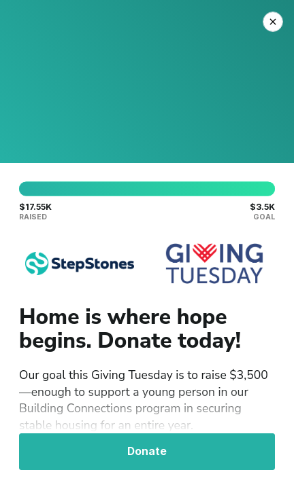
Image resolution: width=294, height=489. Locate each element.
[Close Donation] (272, 21)
